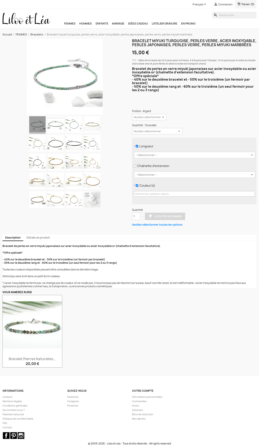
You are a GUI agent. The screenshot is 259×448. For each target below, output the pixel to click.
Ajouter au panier (165, 216)
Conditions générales (15, 405)
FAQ (5, 423)
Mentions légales (12, 401)
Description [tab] (13, 237)
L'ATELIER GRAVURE (164, 23)
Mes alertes (139, 418)
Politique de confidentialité (18, 418)
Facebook (72, 396)
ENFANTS (102, 23)
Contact (7, 427)
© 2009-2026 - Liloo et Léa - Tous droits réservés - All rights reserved (129, 443)
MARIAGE (118, 23)
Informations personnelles (147, 396)
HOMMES (85, 23)
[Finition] (149, 117)
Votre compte (142, 391)
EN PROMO (188, 23)
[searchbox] (195, 193)
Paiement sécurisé (13, 414)
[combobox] (194, 194)
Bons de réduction (142, 414)
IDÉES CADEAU (138, 23)
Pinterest (72, 405)
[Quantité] (157, 131)
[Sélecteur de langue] (200, 5)
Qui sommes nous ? (14, 410)
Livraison (8, 396)
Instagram (73, 401)
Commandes (139, 401)
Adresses (137, 410)
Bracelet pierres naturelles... (32, 359)
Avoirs (135, 405)
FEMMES (69, 23)
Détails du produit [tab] (38, 237)
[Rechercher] (234, 15)
